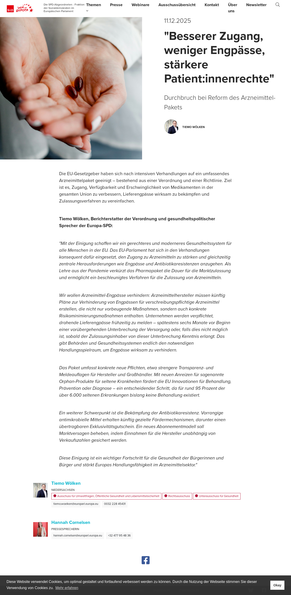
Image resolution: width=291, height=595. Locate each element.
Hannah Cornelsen (70, 522)
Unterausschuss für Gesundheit (216, 496)
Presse (116, 4)
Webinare (140, 4)
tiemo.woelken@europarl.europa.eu (75, 504)
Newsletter (256, 4)
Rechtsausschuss (177, 496)
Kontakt (212, 4)
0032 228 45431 (114, 504)
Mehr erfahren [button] (66, 588)
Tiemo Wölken (66, 483)
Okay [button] (277, 585)
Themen (93, 7)
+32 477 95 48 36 (119, 535)
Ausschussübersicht (177, 4)
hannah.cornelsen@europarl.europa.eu (77, 535)
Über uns (232, 7)
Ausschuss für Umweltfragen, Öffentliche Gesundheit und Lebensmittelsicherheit (106, 496)
